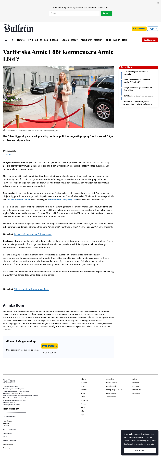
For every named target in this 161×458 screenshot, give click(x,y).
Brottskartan (150, 40)
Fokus (108, 39)
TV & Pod (33, 39)
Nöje (124, 39)
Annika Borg (8, 154)
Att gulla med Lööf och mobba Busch (31, 289)
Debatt (74, 39)
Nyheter (21, 39)
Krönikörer (86, 39)
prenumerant (32, 350)
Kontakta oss (136, 390)
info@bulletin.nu (16, 393)
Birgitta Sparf (7, 448)
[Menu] (6, 40)
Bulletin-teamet (111, 383)
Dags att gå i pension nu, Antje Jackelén (33, 233)
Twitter (134, 379)
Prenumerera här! (11, 408)
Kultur (116, 39)
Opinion (98, 39)
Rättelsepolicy (111, 393)
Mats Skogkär (7, 421)
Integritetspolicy (111, 386)
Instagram (135, 386)
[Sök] (12, 40)
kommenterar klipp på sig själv (62, 199)
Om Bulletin (110, 379)
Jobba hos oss (111, 397)
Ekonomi (54, 39)
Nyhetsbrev (136, 393)
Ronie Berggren (8, 444)
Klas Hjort (6, 423)
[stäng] (158, 3)
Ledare (65, 39)
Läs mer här (148, 444)
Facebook (135, 383)
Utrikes (44, 39)
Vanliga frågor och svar (114, 390)
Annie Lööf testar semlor (18, 199)
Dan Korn (6, 425)
